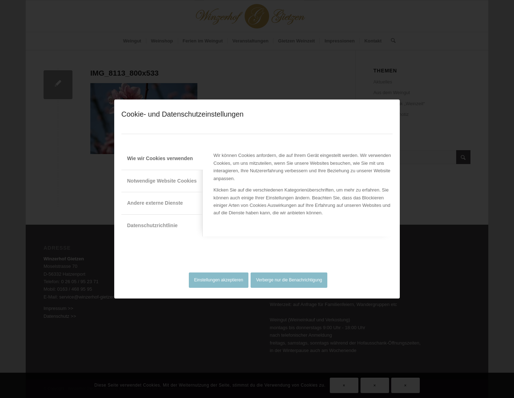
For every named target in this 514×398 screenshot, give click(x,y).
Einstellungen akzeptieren (218, 279)
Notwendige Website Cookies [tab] (162, 181)
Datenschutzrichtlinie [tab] (152, 225)
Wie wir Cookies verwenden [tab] (160, 158)
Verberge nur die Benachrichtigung (289, 279)
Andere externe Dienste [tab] (155, 203)
